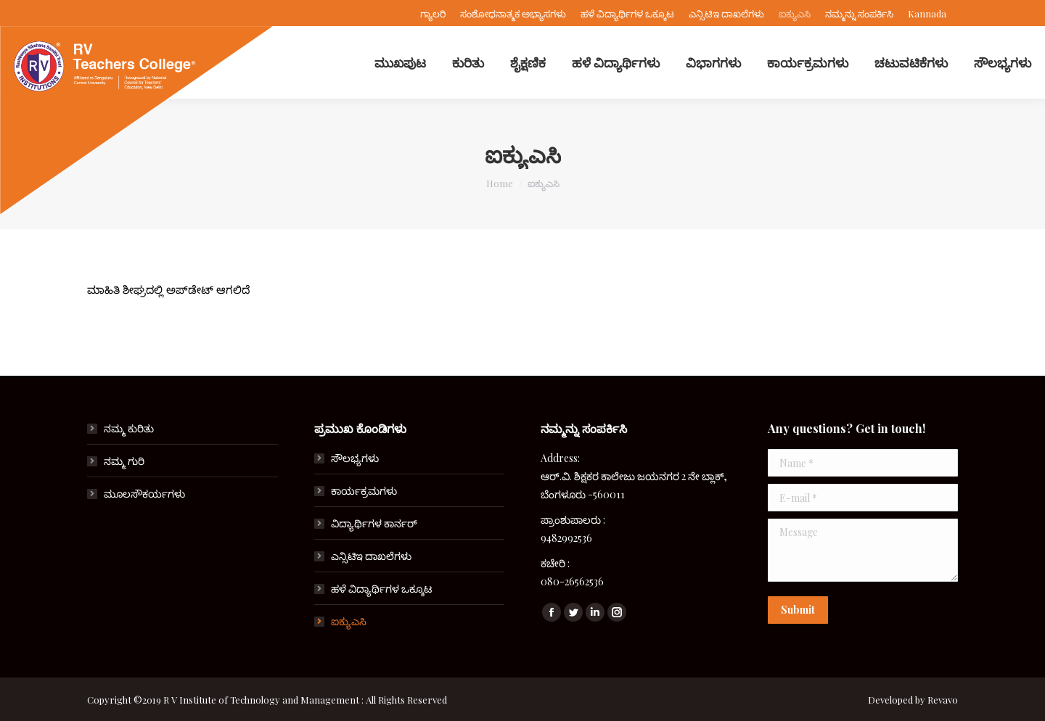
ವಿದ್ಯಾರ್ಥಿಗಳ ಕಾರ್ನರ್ (374, 523)
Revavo (942, 699)
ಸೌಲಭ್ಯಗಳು (355, 458)
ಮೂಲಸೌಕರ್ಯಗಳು (144, 493)
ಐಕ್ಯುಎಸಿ (348, 621)
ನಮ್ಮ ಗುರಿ (124, 461)
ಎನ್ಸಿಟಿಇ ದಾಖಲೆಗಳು (371, 556)
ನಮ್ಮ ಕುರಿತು (129, 428)
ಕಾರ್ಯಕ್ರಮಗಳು (364, 491)
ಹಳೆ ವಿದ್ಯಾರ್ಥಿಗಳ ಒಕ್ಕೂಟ (381, 589)
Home (499, 183)
